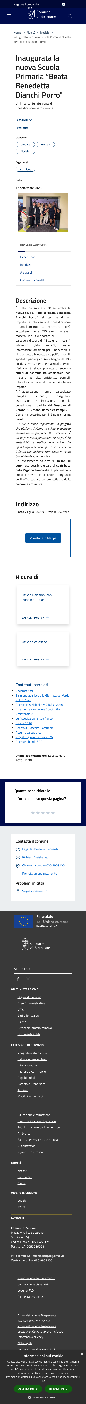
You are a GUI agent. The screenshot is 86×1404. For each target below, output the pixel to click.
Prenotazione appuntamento (36, 1278)
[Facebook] (18, 979)
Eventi (22, 1206)
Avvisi (22, 1183)
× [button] (81, 1354)
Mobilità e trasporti (30, 1096)
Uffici (21, 1009)
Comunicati (25, 1177)
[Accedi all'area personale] (63, 4)
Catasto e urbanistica (31, 1083)
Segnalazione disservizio (33, 1284)
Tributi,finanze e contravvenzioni (39, 1127)
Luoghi (22, 1200)
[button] (43, 1397)
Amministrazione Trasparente (37, 1315)
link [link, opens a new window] (43, 1380)
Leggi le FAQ (26, 1290)
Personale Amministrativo (35, 1028)
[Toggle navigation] (9, 16)
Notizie (44, 32)
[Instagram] (28, 979)
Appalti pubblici (28, 1077)
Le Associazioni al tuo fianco (34, 718)
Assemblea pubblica (28, 732)
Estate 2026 (24, 723)
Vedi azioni (25, 128)
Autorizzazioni (27, 1145)
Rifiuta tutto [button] (58, 1388)
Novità (31, 32)
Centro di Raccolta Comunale (35, 727)
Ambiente (24, 1133)
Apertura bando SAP (29, 741)
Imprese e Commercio (32, 1071)
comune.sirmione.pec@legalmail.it (41, 1255)
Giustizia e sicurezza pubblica (37, 1121)
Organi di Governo (29, 997)
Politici (22, 1021)
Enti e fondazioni (29, 1015)
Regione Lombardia (26, 4)
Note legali (25, 1343)
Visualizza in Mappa (43, 538)
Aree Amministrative (31, 1003)
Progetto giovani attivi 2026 (34, 737)
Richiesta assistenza (31, 1296)
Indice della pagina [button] (33, 244)
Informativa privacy (30, 1337)
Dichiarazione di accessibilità (36, 1349)
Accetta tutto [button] (28, 1388)
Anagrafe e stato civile (32, 1053)
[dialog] (43, 1377)
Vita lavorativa (27, 1065)
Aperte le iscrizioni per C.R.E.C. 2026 (39, 704)
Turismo (23, 1090)
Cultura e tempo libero (32, 1059)
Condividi (25, 120)
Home (17, 32)
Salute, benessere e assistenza (38, 1139)
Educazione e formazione (34, 1115)
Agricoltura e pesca (30, 1152)
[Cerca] (70, 16)
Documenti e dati (29, 1034)
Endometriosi (24, 690)
